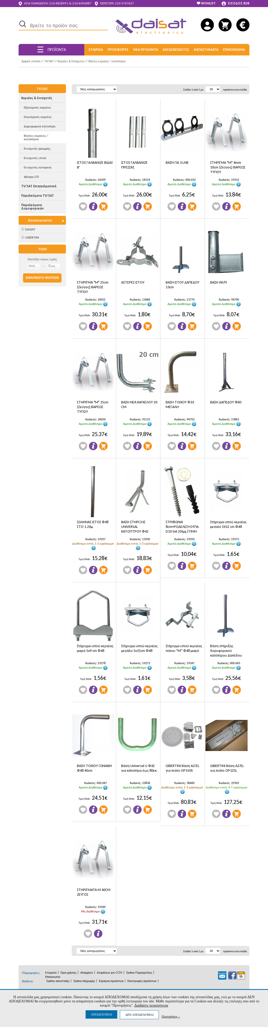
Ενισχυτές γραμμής (37, 148)
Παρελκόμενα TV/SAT (37, 196)
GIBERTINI (30, 237)
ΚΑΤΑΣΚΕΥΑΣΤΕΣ (176, 49)
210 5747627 (124, 3)
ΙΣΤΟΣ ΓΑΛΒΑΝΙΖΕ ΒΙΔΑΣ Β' (95, 165)
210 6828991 (58, 3)
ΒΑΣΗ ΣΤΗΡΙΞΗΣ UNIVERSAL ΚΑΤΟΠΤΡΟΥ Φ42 (134, 527)
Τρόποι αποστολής (57, 981)
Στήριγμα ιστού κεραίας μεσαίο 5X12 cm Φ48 (228, 524)
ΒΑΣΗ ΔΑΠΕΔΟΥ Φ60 (225, 402)
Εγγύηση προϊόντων (111, 981)
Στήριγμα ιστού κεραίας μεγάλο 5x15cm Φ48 (139, 648)
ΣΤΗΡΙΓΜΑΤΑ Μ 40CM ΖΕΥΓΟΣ (93, 892)
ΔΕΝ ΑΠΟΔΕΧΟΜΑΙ (139, 1015)
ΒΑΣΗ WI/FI (218, 282)
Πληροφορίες (93, 206)
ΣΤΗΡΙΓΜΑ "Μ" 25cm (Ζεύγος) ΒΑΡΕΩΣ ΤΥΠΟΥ (92, 287)
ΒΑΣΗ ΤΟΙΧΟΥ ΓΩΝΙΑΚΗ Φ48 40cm (94, 768)
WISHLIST (206, 3)
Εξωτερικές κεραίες (37, 107)
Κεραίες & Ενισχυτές (71, 61)
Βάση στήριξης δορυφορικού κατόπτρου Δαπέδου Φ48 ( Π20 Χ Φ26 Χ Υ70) (227, 651)
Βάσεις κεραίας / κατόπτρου (107, 61)
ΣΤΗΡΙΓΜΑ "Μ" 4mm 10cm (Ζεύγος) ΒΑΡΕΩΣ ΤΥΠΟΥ (227, 167)
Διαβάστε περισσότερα (151, 1005)
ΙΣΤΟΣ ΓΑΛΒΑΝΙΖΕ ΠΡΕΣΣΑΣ (134, 165)
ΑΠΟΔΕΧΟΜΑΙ (101, 1014)
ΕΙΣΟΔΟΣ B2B (235, 3)
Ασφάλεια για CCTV (109, 972)
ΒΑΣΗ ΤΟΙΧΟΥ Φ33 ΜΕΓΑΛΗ (180, 404)
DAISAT (28, 229)
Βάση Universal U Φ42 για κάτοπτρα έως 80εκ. (139, 768)
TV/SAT (48, 61)
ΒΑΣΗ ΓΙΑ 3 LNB (177, 162)
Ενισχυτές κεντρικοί (38, 167)
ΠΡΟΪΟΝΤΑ (51, 49)
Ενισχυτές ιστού (35, 158)
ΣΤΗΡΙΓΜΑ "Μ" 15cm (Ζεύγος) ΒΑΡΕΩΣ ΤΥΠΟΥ (92, 407)
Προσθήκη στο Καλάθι (103, 206)
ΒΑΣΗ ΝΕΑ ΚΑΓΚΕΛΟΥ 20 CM (139, 404)
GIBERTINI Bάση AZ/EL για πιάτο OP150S (182, 768)
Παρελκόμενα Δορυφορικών (32, 206)
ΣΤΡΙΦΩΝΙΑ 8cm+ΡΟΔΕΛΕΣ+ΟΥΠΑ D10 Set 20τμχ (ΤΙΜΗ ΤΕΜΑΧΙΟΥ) (182, 527)
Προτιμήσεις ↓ (170, 1016)
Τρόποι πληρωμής (84, 981)
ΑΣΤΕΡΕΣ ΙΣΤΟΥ (132, 282)
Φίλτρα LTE (31, 177)
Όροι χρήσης (68, 972)
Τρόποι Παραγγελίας (139, 972)
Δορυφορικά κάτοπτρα (39, 126)
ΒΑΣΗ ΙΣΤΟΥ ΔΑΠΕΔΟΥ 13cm (182, 284)
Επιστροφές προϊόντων (142, 981)
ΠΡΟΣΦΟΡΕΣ (118, 49)
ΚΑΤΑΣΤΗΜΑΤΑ (206, 49)
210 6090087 (81, 3)
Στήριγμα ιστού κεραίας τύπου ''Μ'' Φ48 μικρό (184, 648)
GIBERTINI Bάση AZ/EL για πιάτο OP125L (227, 768)
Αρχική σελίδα (30, 61)
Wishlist (83, 206)
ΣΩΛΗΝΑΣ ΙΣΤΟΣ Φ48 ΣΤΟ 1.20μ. (92, 524)
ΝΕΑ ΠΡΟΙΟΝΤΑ (145, 49)
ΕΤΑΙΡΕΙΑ (96, 49)
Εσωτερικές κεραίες (38, 117)
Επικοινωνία (52, 977)
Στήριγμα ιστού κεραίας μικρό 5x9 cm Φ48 (95, 648)
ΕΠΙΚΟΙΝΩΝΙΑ (234, 49)
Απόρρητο (86, 972)
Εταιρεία (51, 972)
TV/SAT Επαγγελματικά (38, 186)
